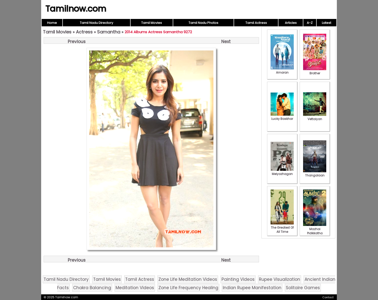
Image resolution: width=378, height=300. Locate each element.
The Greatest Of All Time (282, 227)
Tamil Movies (151, 22)
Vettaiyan (314, 117)
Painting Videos (238, 279)
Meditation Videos (135, 288)
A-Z (310, 22)
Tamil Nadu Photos (203, 22)
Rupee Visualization (279, 279)
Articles (291, 22)
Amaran (282, 70)
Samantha (108, 32)
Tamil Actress (256, 22)
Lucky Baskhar (282, 116)
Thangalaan (314, 173)
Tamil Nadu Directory (96, 22)
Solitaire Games (303, 288)
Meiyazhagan (282, 172)
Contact (328, 297)
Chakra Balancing (92, 288)
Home (52, 22)
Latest (326, 22)
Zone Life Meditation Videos (187, 279)
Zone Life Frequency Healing (188, 288)
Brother (314, 71)
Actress (84, 32)
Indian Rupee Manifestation (252, 288)
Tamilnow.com (75, 9)
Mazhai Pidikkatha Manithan (314, 231)
